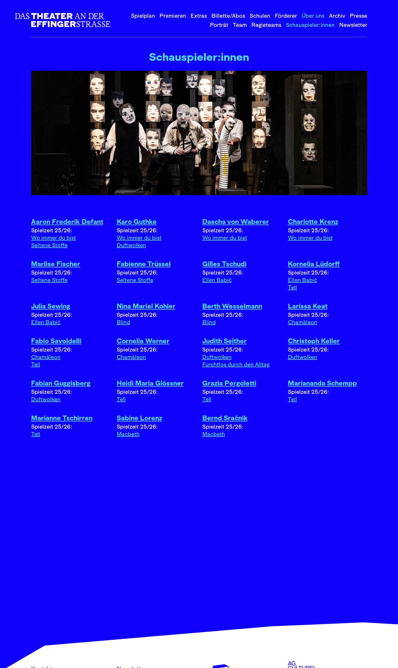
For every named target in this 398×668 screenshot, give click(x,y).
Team (240, 25)
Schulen (260, 16)
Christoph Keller (314, 341)
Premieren (172, 16)
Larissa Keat (308, 306)
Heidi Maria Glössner (150, 383)
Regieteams (266, 25)
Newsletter (353, 25)
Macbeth (128, 434)
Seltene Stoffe (49, 245)
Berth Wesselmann (232, 306)
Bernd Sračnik (225, 418)
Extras (199, 16)
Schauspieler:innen (310, 25)
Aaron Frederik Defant (67, 221)
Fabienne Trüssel (144, 264)
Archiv (337, 16)
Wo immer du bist (53, 238)
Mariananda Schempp (322, 383)
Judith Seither (224, 341)
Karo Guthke (137, 221)
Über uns (313, 16)
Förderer (286, 16)
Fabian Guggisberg (60, 383)
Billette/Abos (228, 16)
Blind (123, 322)
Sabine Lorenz (139, 418)
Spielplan (143, 16)
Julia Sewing (50, 306)
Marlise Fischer (55, 264)
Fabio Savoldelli (56, 341)
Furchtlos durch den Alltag (236, 364)
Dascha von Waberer (235, 221)
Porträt (219, 25)
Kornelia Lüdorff (314, 264)
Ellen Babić (217, 280)
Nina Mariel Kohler (146, 306)
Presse (358, 16)
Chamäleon (302, 322)
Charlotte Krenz (313, 221)
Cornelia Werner (143, 341)
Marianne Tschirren (61, 418)
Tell (292, 287)
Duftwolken (131, 245)
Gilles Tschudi (224, 264)
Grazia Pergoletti (229, 383)
